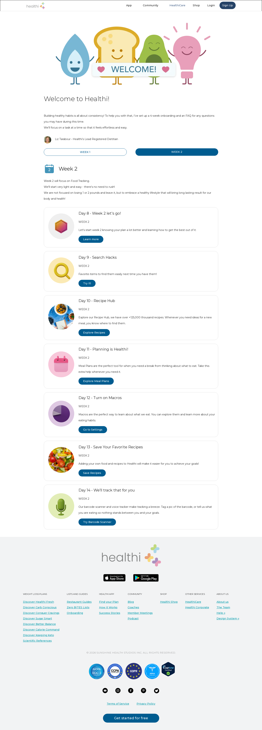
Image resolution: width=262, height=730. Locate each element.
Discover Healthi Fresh (38, 602)
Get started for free (131, 718)
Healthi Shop (169, 602)
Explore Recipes (94, 332)
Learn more (91, 239)
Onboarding (75, 613)
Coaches (133, 607)
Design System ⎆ (228, 618)
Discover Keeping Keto (38, 635)
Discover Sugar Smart (37, 618)
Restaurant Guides (79, 602)
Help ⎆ (221, 613)
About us (223, 602)
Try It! (87, 283)
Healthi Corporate (197, 607)
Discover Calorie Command (41, 629)
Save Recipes (92, 473)
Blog (131, 602)
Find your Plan (109, 602)
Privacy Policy (146, 703)
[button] (130, 5)
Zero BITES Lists (78, 607)
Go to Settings (92, 429)
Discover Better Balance (39, 624)
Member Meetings (140, 613)
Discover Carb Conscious (40, 607)
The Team (223, 607)
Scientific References (37, 640)
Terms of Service (118, 703)
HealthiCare (193, 602)
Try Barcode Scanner (97, 522)
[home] (35, 5)
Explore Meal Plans (96, 381)
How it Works (108, 607)
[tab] (85, 152)
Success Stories (109, 613)
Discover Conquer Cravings (41, 613)
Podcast (133, 618)
